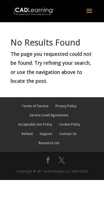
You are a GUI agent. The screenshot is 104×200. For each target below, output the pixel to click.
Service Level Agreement (49, 115)
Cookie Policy (69, 124)
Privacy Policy (66, 106)
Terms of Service (35, 106)
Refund (27, 133)
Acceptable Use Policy (35, 124)
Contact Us (68, 133)
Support (46, 133)
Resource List (49, 143)
